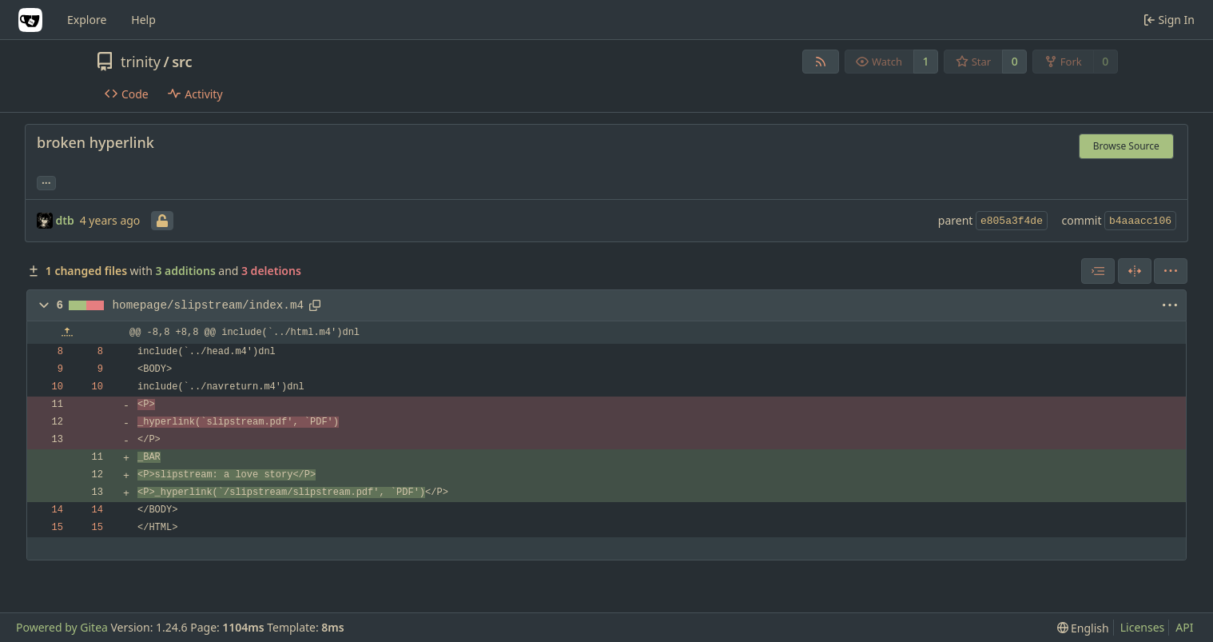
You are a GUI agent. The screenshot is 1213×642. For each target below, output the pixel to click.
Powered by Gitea (62, 627)
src (182, 62)
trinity (141, 62)
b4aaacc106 (1140, 221)
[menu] (1170, 271)
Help (143, 19)
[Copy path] (315, 305)
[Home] (30, 20)
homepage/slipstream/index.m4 (208, 305)
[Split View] (1134, 271)
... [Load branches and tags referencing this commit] (46, 181)
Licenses (1142, 627)
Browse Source (1126, 146)
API (1184, 627)
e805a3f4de (1011, 221)
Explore (86, 19)
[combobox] (1098, 271)
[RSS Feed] (820, 62)
